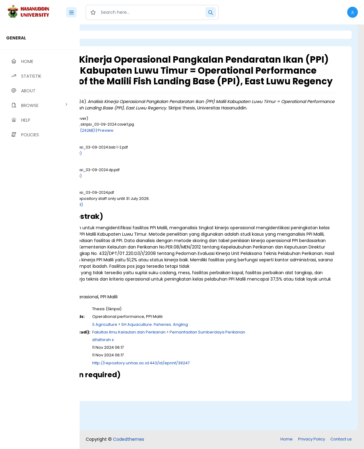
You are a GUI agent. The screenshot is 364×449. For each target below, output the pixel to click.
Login (105, 34)
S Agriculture (172, 354)
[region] (40, 236)
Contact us (341, 439)
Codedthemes (128, 440)
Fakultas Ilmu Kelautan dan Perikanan (197, 362)
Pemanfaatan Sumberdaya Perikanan (275, 362)
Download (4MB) (134, 221)
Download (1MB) (134, 170)
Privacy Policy (311, 439)
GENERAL (16, 38)
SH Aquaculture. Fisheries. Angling (222, 354)
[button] (352, 12)
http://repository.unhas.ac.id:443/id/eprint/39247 (209, 393)
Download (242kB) (144, 147)
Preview (174, 147)
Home (286, 439)
